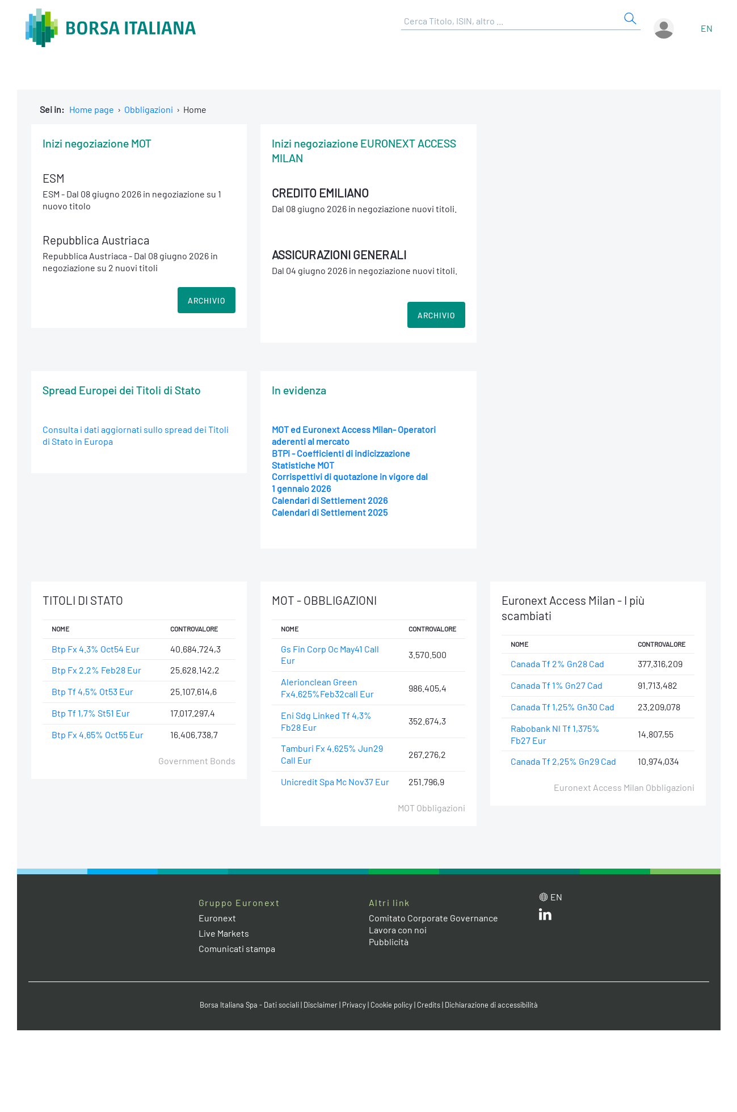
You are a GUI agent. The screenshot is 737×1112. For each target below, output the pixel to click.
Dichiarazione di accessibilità (491, 1004)
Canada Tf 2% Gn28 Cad (557, 663)
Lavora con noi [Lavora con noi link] (398, 929)
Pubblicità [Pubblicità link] (388, 941)
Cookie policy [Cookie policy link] (391, 1004)
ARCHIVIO (206, 300)
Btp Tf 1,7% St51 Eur (91, 712)
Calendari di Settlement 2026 (330, 500)
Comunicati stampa (237, 948)
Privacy (354, 1004)
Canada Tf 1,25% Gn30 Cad (562, 706)
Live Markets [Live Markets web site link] (224, 933)
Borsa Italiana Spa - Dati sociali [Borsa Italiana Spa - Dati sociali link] (249, 1004)
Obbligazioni (148, 109)
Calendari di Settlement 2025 (330, 512)
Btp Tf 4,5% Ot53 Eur (92, 691)
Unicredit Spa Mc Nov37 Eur (335, 781)
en (707, 28)
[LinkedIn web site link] (545, 916)
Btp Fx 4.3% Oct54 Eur (96, 648)
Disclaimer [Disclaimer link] (321, 1004)
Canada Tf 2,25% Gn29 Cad (563, 761)
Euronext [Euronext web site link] (217, 917)
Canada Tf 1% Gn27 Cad (557, 685)
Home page (91, 109)
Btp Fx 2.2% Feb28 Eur (96, 669)
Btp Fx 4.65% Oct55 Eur (98, 734)
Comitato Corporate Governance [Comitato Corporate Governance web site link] (433, 917)
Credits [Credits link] (428, 1004)
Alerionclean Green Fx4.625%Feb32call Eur (327, 687)
